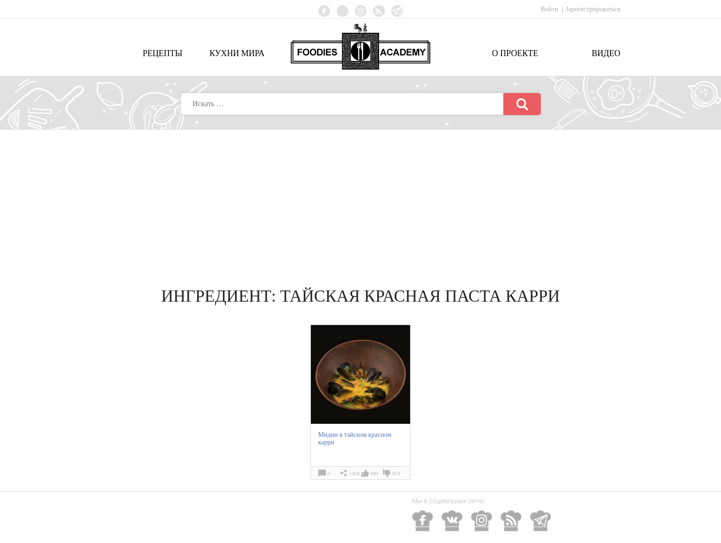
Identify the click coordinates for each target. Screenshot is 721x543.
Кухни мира (237, 53)
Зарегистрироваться (592, 9)
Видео (606, 53)
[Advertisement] (360, 199)
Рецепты (163, 53)
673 (396, 473)
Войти (550, 9)
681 (375, 473)
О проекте (515, 53)
